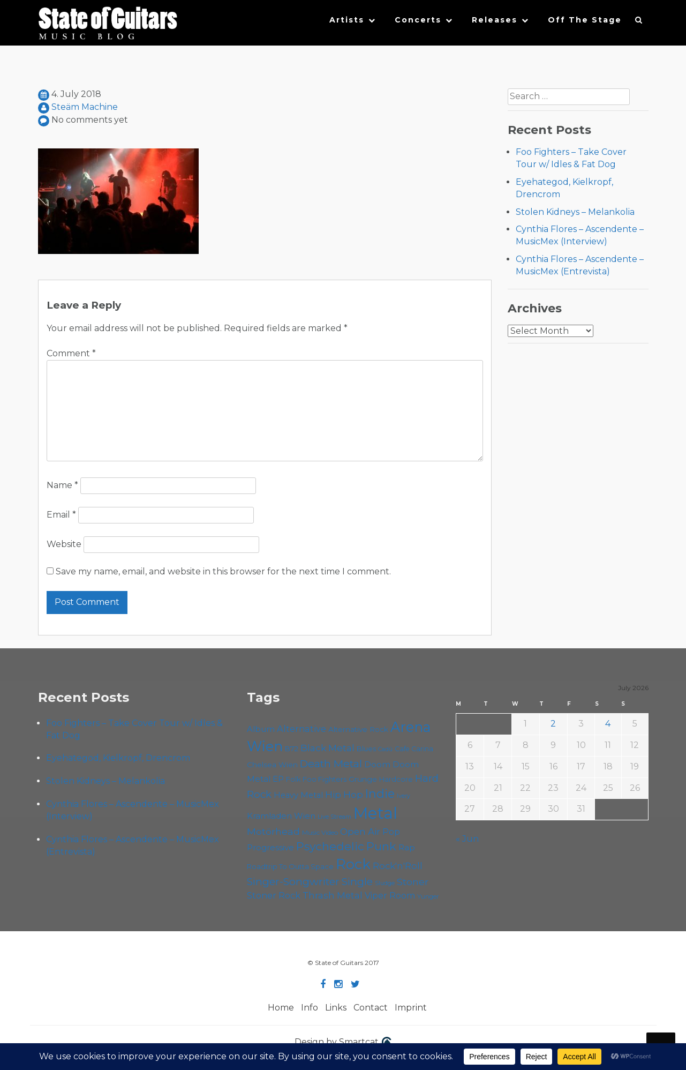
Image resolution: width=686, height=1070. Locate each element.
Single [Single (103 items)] (357, 882)
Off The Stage (585, 20)
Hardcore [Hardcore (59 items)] (396, 779)
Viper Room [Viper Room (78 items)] (390, 896)
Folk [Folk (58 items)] (293, 779)
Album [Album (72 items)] (261, 729)
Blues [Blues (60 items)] (366, 748)
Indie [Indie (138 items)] (380, 793)
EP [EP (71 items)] (278, 779)
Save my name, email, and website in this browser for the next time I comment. (223, 571)
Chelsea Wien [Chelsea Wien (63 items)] (272, 764)
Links (335, 1007)
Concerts (418, 20)
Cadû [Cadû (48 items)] (385, 749)
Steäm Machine (84, 107)
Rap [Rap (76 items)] (406, 847)
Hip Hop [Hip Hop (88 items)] (344, 794)
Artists (346, 20)
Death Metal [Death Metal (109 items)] (331, 763)
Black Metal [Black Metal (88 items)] (327, 747)
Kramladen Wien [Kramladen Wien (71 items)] (281, 816)
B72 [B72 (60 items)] (291, 748)
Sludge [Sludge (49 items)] (385, 883)
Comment (71, 353)
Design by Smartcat (343, 1043)
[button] (639, 22)
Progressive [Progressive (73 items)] (270, 847)
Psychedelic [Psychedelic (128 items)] (330, 846)
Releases (494, 20)
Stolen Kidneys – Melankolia (575, 212)
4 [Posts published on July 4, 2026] (607, 724)
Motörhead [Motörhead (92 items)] (273, 831)
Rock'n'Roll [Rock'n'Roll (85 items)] (398, 866)
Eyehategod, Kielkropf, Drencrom (118, 758)
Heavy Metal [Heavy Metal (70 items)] (298, 795)
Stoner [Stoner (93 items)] (412, 881)
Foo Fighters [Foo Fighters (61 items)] (324, 779)
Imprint (411, 1007)
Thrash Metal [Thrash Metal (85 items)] (333, 895)
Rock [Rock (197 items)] (353, 864)
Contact (370, 1007)
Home (281, 1007)
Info (309, 1007)
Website (64, 544)
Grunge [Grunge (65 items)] (363, 779)
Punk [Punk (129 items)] (381, 846)
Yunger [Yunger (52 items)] (428, 896)
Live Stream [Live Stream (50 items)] (334, 816)
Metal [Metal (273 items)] (375, 813)
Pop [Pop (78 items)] (391, 832)
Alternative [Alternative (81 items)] (301, 728)
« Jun (467, 839)
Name (62, 485)
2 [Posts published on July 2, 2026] (553, 724)
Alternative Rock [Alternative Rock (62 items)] (358, 729)
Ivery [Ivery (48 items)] (403, 795)
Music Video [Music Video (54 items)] (320, 832)
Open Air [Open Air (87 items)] (360, 831)
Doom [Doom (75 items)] (377, 764)
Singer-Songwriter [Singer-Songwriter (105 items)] (293, 881)
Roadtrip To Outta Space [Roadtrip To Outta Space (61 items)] (290, 866)
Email (61, 515)
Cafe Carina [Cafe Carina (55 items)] (414, 749)
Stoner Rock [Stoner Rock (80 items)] (273, 895)
